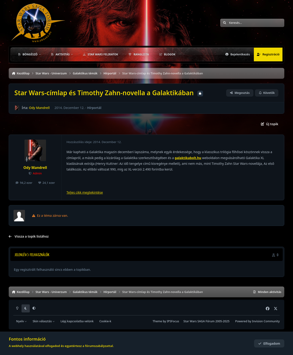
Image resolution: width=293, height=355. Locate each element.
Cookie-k (105, 321)
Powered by (257, 321)
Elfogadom (269, 343)
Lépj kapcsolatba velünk (76, 321)
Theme (157, 321)
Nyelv (21, 321)
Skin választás (44, 321)
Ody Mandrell (39, 108)
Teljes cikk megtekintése (84, 192)
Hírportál (94, 108)
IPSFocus (173, 321)
